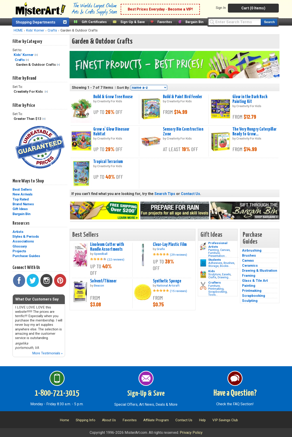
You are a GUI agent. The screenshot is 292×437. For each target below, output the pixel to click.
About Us (109, 420)
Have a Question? (235, 393)
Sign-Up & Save (132, 22)
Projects (19, 251)
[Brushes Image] (203, 263)
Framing (248, 276)
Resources (21, 223)
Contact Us (190, 194)
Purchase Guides (26, 256)
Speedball (100, 253)
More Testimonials (47, 353)
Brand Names (23, 204)
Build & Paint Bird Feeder (182, 97)
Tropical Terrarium (108, 161)
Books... (225, 266)
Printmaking (216, 288)
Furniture (214, 253)
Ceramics (250, 265)
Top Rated (21, 199)
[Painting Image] (203, 246)
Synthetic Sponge (167, 281)
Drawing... (224, 277)
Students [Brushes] (214, 259)
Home (64, 420)
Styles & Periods (25, 236)
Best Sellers (22, 189)
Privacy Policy (191, 432)
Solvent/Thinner (103, 281)
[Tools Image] (203, 286)
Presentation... (217, 256)
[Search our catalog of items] (269, 22)
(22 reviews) (115, 259)
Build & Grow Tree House (113, 97)
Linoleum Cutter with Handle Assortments (107, 247)
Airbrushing (251, 250)
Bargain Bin (194, 22)
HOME (18, 30)
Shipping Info (85, 420)
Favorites (164, 22)
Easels (226, 274)
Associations (23, 241)
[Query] (234, 21)
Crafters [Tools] (214, 282)
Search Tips (164, 194)
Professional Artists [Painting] (217, 244)
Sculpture (214, 274)
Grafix (161, 249)
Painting (213, 250)
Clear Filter (36, 55)
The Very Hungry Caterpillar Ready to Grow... (254, 131)
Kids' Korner (35, 30)
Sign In (221, 8)
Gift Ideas (20, 209)
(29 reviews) (178, 254)
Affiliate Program (156, 420)
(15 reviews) (178, 291)
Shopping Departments (35, 22)
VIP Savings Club (225, 420)
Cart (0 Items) (253, 8)
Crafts (52, 30)
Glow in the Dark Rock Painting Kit (249, 99)
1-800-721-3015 (57, 393)
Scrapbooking (217, 291)
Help (202, 420)
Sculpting (250, 301)
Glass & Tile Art (255, 281)
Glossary (20, 246)
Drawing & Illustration (259, 271)
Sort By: (123, 88)
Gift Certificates (94, 22)
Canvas (225, 250)
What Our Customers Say (37, 299)
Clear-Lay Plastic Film (170, 244)
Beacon (99, 285)
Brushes (229, 263)
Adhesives (215, 263)
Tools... (213, 294)
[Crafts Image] (203, 274)
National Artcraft (168, 285)
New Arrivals (23, 194)
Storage (213, 266)
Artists (18, 232)
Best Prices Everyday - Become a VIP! (160, 9)
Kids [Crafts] (211, 271)
